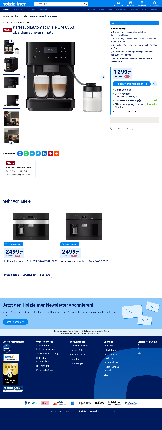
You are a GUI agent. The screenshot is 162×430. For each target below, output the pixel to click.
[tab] (12, 275)
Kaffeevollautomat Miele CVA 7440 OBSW (84, 261)
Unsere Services (44, 341)
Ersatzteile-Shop (44, 370)
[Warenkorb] (152, 3)
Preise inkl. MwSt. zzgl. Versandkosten (126, 112)
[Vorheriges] (25, 77)
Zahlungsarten (110, 411)
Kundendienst (121, 9)
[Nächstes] (103, 77)
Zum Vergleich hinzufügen (124, 128)
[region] (54, 92)
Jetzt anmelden (15, 321)
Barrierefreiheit (82, 411)
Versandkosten (96, 411)
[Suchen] (85, 4)
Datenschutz (51, 411)
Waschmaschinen (79, 345)
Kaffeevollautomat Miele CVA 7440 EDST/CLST (30, 261)
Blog (144, 9)
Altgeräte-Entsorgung (47, 353)
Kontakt (134, 9)
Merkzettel (154, 9)
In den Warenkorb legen (132, 83)
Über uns (91, 9)
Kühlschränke (77, 350)
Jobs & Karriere (105, 9)
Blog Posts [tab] (44, 274)
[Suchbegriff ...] (58, 4)
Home (6, 16)
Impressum (69, 411)
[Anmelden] (140, 3)
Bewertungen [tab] (29, 274)
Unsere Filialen (111, 362)
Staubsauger (76, 363)
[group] (20, 153)
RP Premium (42, 365)
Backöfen (74, 359)
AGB (60, 411)
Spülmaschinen (78, 354)
